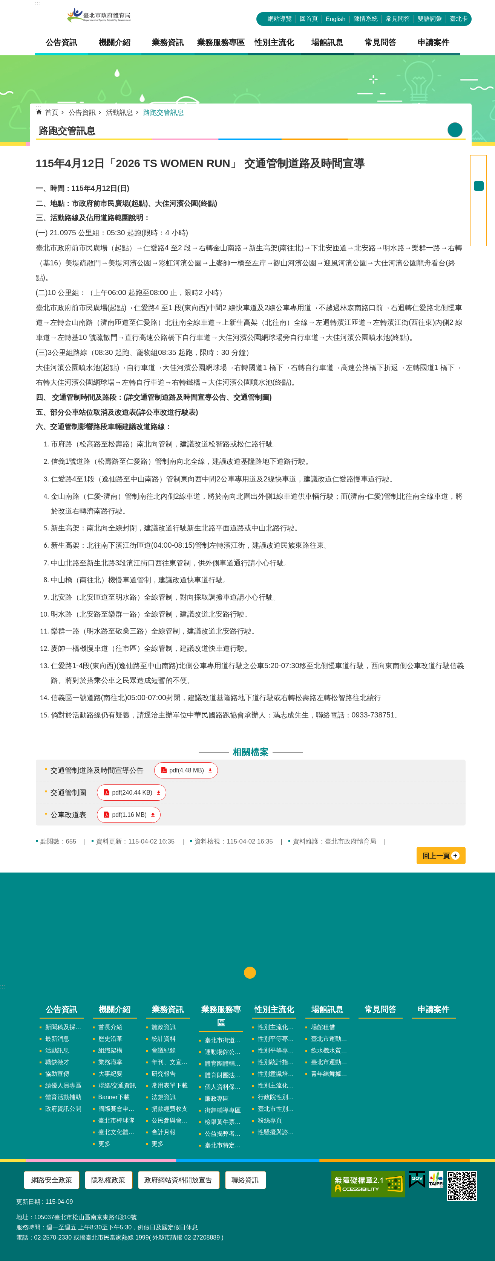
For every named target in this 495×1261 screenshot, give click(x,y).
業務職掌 (110, 1062)
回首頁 (309, 18)
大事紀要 (110, 1074)
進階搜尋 (479, 160)
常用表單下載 (170, 1085)
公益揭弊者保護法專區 (224, 1133)
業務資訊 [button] (168, 42)
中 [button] (479, 186)
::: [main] (38, 107)
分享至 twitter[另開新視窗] (479, 221)
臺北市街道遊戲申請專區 (224, 1040)
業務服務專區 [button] (221, 42)
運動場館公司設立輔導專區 (224, 1052)
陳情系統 (366, 18)
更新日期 (28, 1202)
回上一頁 (436, 856)
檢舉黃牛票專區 (224, 1122)
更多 (104, 1144)
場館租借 (323, 1027)
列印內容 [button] (455, 129)
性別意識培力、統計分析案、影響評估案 (277, 1074)
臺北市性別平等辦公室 (277, 1109)
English (335, 19)
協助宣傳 (57, 1074)
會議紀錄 (164, 1050)
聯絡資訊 (245, 1180)
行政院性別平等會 (277, 1097)
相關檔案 (251, 752)
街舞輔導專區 (223, 1110)
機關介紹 (114, 1009)
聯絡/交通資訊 (117, 1085)
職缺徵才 (57, 1062)
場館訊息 (327, 1009)
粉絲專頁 (270, 1120)
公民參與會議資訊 (171, 1120)
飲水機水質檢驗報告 (330, 1050)
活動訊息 (119, 112)
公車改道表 (68, 814)
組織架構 (110, 1050)
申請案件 (433, 42)
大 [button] (479, 196)
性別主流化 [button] (274, 42)
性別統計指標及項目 (277, 1062)
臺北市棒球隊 (116, 1120)
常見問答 (398, 18)
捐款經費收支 (170, 1109)
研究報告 (164, 1074)
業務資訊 (168, 1009)
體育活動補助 (63, 1097)
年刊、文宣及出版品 (171, 1062)
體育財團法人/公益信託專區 (224, 1075)
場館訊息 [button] (327, 42)
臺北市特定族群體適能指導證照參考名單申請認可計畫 (224, 1145)
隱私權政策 (108, 1180)
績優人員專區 (63, 1085)
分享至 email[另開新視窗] (479, 241)
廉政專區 (217, 1098)
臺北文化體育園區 (117, 1132)
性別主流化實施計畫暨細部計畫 (277, 1027)
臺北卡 (459, 18)
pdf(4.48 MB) (187, 770)
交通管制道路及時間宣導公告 (97, 770)
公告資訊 (82, 112)
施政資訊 (164, 1027)
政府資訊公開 (63, 1109)
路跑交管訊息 (163, 112)
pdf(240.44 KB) (132, 792)
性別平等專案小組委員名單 (277, 1039)
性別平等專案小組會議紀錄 (277, 1050)
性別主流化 (274, 1009)
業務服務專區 (221, 1016)
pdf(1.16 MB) (129, 815)
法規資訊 (164, 1097)
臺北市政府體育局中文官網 (99, 16)
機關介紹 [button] (114, 42)
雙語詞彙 (430, 18)
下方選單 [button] (250, 973)
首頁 (51, 112)
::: (37, 3)
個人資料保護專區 (224, 1087)
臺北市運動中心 (330, 1039)
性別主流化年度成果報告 (277, 1085)
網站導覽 (280, 18)
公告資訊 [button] (61, 42)
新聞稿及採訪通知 (64, 1027)
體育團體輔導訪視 (224, 1063)
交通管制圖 (68, 792)
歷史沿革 (110, 1039)
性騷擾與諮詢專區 (277, 1132)
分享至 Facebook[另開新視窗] (479, 211)
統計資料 (164, 1039)
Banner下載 (114, 1097)
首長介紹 (110, 1027)
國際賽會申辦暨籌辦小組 (117, 1109)
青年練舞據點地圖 (330, 1074)
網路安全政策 (51, 1180)
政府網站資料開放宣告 (178, 1180)
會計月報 (164, 1132)
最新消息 (57, 1039)
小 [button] (479, 176)
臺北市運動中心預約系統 (330, 1062)
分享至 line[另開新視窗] (479, 231)
